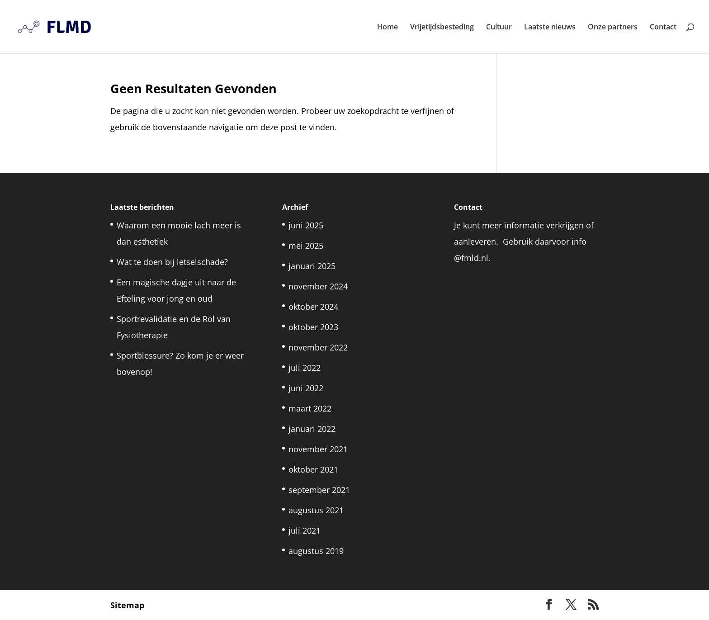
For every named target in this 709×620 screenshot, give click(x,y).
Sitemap (127, 605)
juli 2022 (304, 367)
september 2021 (319, 489)
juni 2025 (305, 225)
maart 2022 (309, 408)
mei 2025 (305, 245)
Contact (663, 28)
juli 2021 (304, 530)
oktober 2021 (313, 469)
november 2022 (318, 347)
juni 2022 (305, 388)
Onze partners (613, 28)
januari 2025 (312, 265)
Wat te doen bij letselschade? (172, 261)
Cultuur (499, 28)
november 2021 (318, 449)
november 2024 (318, 286)
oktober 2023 (313, 327)
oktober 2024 (313, 306)
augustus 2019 (316, 550)
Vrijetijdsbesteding (442, 28)
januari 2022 (312, 428)
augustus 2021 (316, 510)
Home (387, 28)
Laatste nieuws (550, 28)
